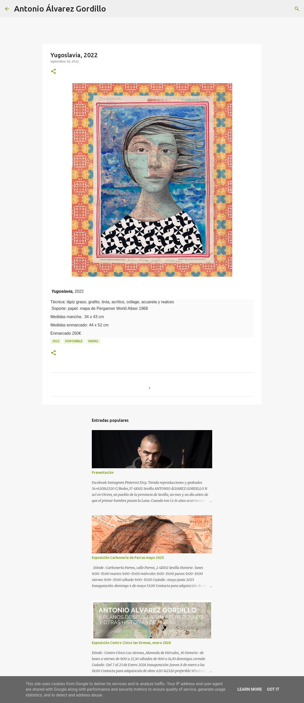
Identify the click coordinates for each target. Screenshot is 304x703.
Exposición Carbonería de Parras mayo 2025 (128, 558)
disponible (74, 341)
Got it (273, 689)
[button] (53, 71)
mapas (93, 341)
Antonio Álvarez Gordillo (60, 8)
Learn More (249, 689)
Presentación (103, 473)
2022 (55, 341)
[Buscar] (113, 9)
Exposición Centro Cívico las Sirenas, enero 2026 (131, 643)
